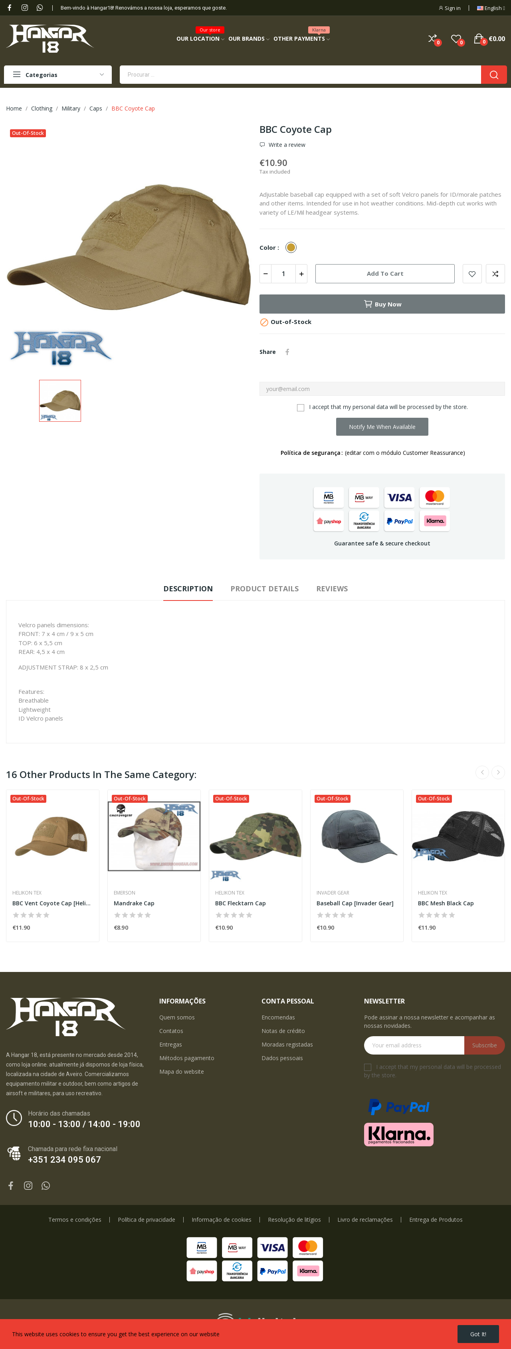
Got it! (478, 1334)
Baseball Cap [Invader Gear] (355, 903)
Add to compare (495, 274)
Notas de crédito (283, 1031)
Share (287, 352)
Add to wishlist (472, 274)
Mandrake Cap (134, 903)
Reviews (332, 588)
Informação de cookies (222, 1220)
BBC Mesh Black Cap (446, 903)
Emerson (124, 893)
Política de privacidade (146, 1220)
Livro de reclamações (365, 1220)
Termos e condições (74, 1220)
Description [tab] (188, 588)
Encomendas (278, 1017)
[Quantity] (283, 273)
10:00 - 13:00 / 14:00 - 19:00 (84, 1124)
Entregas (170, 1044)
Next (498, 772)
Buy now (382, 304)
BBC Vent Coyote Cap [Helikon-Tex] (52, 903)
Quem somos (177, 1017)
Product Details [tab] (264, 588)
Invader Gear (333, 893)
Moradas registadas (287, 1044)
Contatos (171, 1031)
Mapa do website (181, 1071)
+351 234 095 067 (64, 1160)
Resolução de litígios (294, 1220)
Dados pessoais (282, 1058)
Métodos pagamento (186, 1058)
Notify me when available (382, 427)
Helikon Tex (27, 893)
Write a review (286, 145)
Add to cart (385, 273)
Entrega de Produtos (436, 1220)
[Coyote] (293, 247)
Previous (482, 772)
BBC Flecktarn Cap (240, 903)
